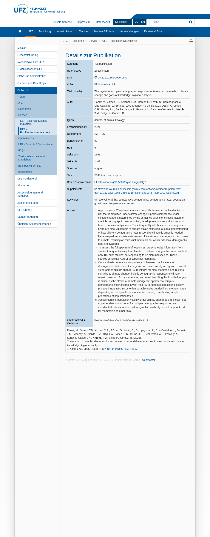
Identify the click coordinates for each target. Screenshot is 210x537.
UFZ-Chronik (24, 209)
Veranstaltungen (129, 31)
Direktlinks (122, 21)
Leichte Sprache (62, 22)
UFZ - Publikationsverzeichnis (35, 131)
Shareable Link (106, 84)
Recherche (24, 108)
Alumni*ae (23, 185)
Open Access (26, 138)
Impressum (84, 22)
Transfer (84, 31)
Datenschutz (103, 22)
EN (143, 21)
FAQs (21, 150)
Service (22, 115)
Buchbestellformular (29, 165)
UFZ (30, 31)
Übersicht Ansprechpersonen (34, 223)
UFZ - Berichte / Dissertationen (36, 144)
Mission (21, 47)
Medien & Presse (104, 31)
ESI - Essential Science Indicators (33, 122)
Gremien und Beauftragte (32, 83)
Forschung (44, 31)
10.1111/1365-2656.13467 (113, 77)
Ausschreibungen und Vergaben (30, 194)
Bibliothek (23, 90)
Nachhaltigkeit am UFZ (30, 62)
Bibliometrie (25, 171)
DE (136, 21)
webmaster (148, 359)
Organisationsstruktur (29, 68)
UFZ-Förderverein (27, 178)
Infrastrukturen (64, 31)
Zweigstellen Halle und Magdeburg (31, 158)
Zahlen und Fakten (28, 202)
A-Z (20, 102)
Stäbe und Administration (32, 76)
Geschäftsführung (27, 54)
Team (21, 96)
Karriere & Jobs (153, 31)
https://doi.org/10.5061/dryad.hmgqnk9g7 (122, 182)
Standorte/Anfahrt (27, 216)
